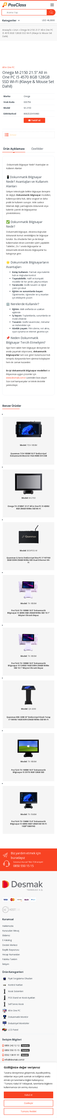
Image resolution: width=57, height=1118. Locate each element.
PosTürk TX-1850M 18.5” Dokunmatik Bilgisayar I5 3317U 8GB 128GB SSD (28, 771)
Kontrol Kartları (12, 985)
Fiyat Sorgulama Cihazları (17, 978)
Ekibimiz (6, 935)
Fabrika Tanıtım (9, 959)
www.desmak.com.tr (16, 377)
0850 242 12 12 (17, 1045)
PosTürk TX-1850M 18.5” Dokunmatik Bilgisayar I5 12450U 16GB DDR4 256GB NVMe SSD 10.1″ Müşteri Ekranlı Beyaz (28, 665)
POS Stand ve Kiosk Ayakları (18, 997)
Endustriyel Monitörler (15, 1023)
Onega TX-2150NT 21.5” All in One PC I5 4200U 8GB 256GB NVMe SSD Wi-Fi (28, 507)
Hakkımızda (7, 925)
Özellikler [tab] (37, 148)
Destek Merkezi (9, 945)
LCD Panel (10, 1029)
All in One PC (8, 67)
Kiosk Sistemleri (12, 991)
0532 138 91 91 (17, 1054)
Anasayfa (6, 29)
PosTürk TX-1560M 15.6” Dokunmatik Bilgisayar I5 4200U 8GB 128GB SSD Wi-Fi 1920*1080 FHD (28, 823)
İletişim (5, 964)
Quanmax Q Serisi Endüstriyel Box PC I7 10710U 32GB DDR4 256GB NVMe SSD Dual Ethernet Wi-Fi (28, 560)
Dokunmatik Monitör (15, 1017)
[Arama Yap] (24, 12)
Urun (15, 29)
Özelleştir (28, 1103)
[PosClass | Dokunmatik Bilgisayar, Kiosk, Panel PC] (10, 5)
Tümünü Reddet (28, 1111)
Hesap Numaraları (11, 954)
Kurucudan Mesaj (10, 930)
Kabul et (28, 1094)
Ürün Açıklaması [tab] (14, 148)
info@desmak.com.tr (14, 1059)
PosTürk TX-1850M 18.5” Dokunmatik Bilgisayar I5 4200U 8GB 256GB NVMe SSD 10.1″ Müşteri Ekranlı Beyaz (28, 612)
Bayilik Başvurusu (10, 949)
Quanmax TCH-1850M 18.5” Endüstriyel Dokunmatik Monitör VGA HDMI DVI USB (28, 454)
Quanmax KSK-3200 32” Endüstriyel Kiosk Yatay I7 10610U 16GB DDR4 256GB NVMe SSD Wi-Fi (29, 718)
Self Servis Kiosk (13, 1004)
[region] (28, 1090)
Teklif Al (34, 120)
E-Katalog (7, 940)
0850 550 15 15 (23, 866)
